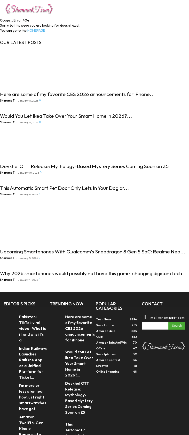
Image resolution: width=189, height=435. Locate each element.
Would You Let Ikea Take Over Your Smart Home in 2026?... (66, 116)
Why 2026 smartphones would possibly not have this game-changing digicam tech (91, 273)
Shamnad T (7, 100)
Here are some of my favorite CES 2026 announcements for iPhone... (77, 94)
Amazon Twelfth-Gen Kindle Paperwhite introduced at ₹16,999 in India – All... (31, 381)
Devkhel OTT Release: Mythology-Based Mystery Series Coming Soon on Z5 (84, 166)
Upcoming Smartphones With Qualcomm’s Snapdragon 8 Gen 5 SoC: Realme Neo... (92, 251)
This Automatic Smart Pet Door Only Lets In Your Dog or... (64, 188)
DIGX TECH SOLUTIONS (41, 421)
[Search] (176, 325)
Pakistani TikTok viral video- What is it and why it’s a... (32, 319)
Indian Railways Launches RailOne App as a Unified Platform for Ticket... (31, 338)
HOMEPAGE (36, 30)
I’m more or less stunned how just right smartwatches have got (33, 359)
